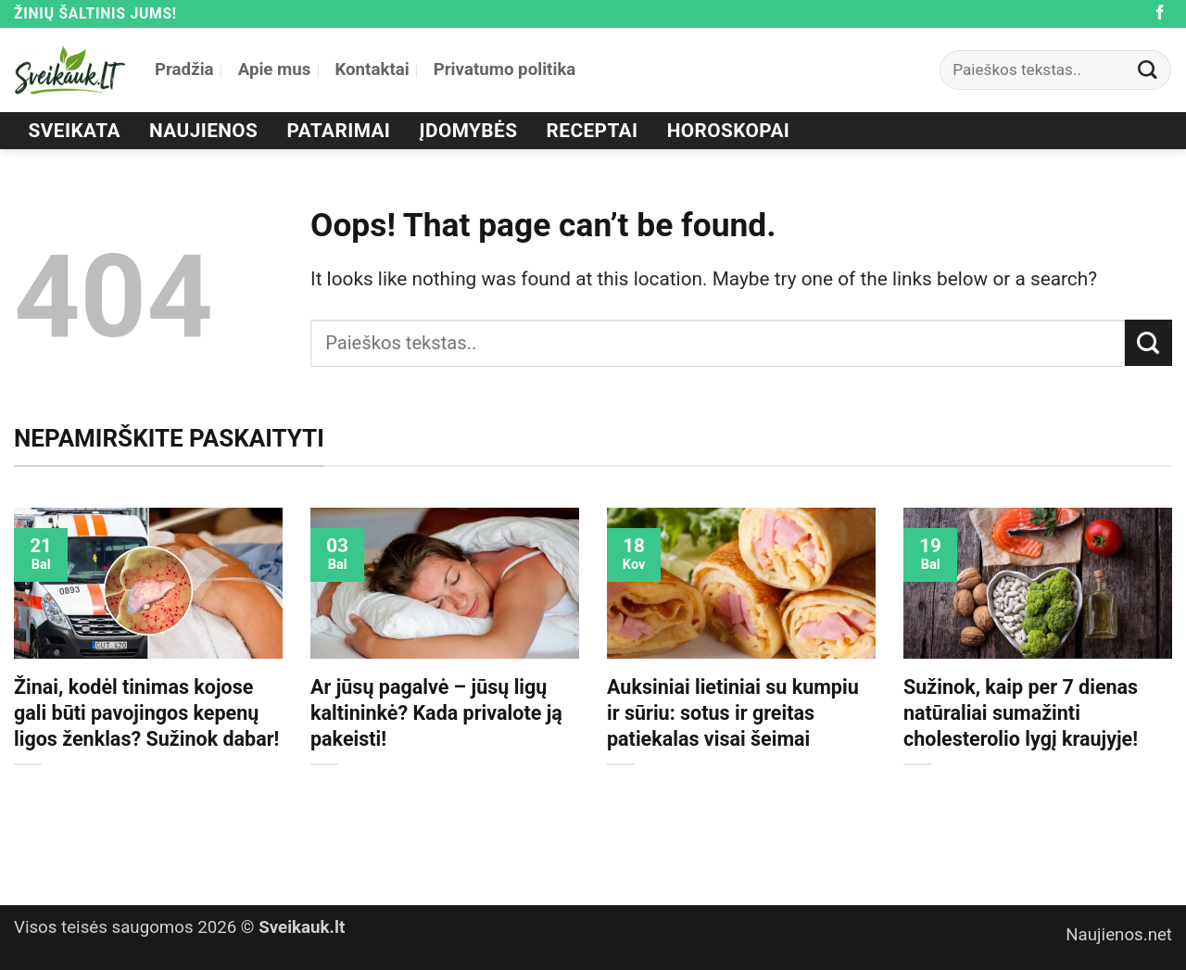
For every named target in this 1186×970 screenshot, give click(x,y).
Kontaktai (371, 69)
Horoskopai (728, 131)
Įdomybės (469, 131)
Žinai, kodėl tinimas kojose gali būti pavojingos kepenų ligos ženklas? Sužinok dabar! (146, 712)
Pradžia (184, 69)
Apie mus (274, 69)
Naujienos (203, 131)
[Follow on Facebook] (1160, 13)
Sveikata (74, 131)
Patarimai (339, 131)
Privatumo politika (505, 69)
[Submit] (1148, 70)
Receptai (592, 131)
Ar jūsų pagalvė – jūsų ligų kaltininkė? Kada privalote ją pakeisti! (436, 712)
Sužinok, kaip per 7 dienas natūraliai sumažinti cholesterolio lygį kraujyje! (1020, 712)
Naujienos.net (1119, 935)
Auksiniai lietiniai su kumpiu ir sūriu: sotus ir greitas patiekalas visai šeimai (733, 712)
